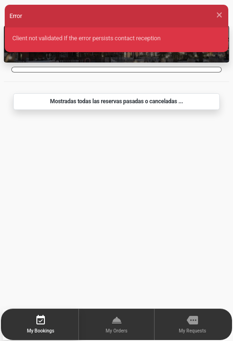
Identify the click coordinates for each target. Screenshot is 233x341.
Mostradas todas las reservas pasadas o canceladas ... (116, 101)
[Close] (219, 15)
